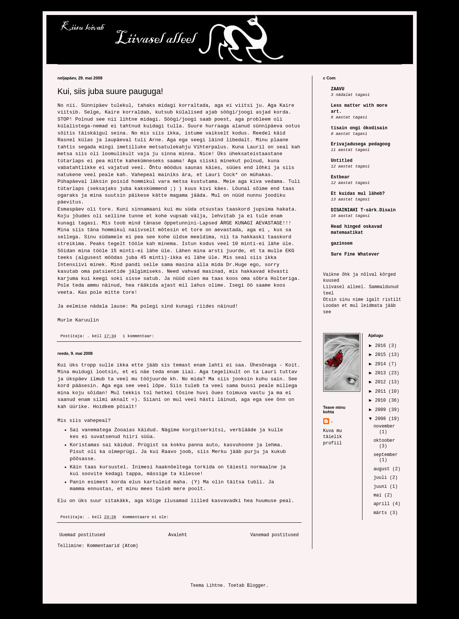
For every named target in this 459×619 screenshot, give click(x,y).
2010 (382, 400)
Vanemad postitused (274, 535)
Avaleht (177, 535)
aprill (382, 504)
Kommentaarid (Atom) (112, 546)
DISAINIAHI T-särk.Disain (363, 210)
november (384, 426)
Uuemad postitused (82, 535)
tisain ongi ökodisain (359, 128)
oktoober (384, 440)
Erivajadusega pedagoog (360, 144)
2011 (382, 391)
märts (381, 513)
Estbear (340, 177)
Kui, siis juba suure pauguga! (110, 91)
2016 (382, 345)
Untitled (342, 160)
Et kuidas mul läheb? (358, 193)
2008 (382, 419)
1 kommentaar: (140, 336)
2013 (382, 373)
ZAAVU (338, 89)
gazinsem (342, 243)
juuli (381, 477)
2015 (382, 354)
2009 (382, 410)
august (382, 469)
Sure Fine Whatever (355, 254)
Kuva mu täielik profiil (332, 437)
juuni (381, 486)
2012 (382, 382)
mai (378, 495)
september (385, 455)
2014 (382, 364)
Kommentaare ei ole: (147, 517)
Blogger (256, 585)
